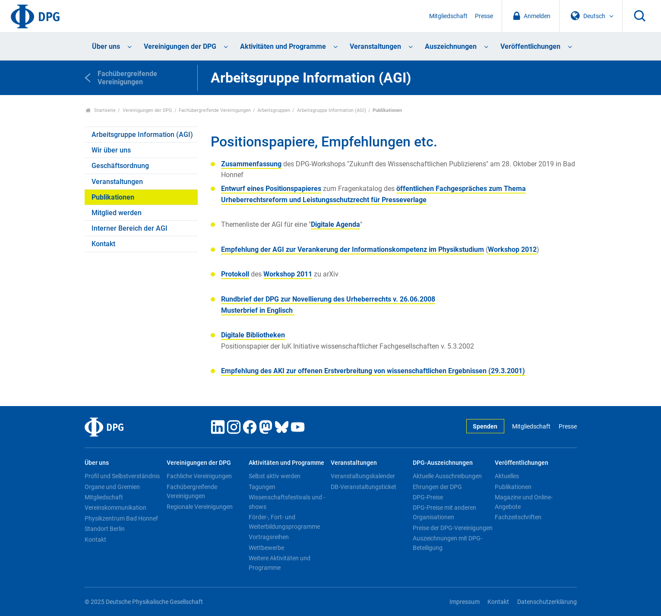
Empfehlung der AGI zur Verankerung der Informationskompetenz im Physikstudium (352, 249)
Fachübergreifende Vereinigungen (215, 110)
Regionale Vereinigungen (200, 506)
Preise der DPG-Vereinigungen (453, 527)
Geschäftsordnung (120, 166)
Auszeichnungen (451, 46)
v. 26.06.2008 (328, 299)
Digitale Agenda (335, 224)
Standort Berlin (105, 528)
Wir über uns (111, 150)
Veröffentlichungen (530, 46)
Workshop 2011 (287, 274)
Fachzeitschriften (518, 517)
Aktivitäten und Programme (283, 46)
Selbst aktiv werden (274, 476)
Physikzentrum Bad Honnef (121, 518)
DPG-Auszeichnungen (443, 463)
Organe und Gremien (112, 486)
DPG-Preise (428, 497)
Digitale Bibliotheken (253, 335)
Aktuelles (507, 476)
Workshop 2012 (512, 249)
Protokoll (235, 274)
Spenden (485, 426)
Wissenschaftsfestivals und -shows (287, 502)
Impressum (464, 602)
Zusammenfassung (251, 164)
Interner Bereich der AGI (130, 228)
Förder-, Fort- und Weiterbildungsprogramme (284, 522)
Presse (484, 16)
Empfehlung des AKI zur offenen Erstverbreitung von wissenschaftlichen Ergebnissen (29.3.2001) (373, 371)
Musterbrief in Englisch (257, 310)
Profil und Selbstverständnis (122, 476)
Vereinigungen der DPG (180, 46)
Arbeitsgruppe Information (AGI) (331, 110)
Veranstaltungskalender (363, 476)
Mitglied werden (117, 213)
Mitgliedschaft (448, 16)
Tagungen (262, 486)
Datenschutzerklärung (547, 602)
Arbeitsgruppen (273, 110)
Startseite (100, 110)
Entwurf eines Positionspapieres (271, 188)
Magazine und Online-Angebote (524, 502)
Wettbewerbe (266, 547)
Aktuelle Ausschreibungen (447, 476)
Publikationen (113, 197)
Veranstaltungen (375, 46)
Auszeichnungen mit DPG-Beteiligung (447, 543)
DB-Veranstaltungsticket (363, 486)
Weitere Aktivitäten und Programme (279, 563)
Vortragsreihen (269, 536)
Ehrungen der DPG (437, 486)
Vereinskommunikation (115, 507)
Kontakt (103, 244)
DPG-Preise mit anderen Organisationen (444, 512)
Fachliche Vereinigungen (199, 476)
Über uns (106, 46)
